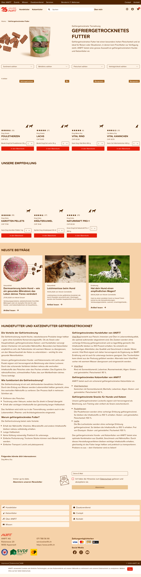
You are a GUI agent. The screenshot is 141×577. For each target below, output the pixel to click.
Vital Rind (76, 336)
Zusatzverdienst (37, 2)
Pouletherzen (80, 408)
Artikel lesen (11, 310)
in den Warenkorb (17, 148)
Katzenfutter (37, 9)
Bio (67, 81)
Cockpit (128, 2)
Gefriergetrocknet (26, 81)
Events (16, 2)
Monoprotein (99, 81)
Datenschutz (105, 478)
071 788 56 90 (43, 538)
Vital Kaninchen (81, 385)
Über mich (98, 9)
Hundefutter (24, 9)
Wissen (25, 2)
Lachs (76, 421)
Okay (130, 569)
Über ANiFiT (6, 2)
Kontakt (137, 2)
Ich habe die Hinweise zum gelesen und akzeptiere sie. (99, 480)
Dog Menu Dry (6, 459)
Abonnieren (99, 487)
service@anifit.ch (44, 541)
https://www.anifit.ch (46, 544)
